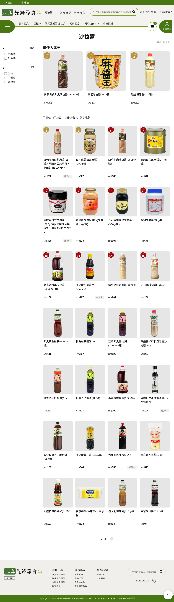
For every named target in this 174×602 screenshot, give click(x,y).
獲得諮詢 (102, 569)
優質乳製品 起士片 (55, 23)
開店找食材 (90, 23)
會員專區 (167, 29)
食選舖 (25, 2)
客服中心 (156, 11)
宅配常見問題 (58, 582)
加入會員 (79, 574)
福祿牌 (37, 23)
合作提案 (101, 578)
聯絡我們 (101, 574)
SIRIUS (122, 598)
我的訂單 (79, 578)
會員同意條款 (81, 586)
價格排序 (85, 117)
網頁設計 (131, 598)
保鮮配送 (108, 23)
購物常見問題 (58, 578)
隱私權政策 (80, 582)
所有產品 (24, 23)
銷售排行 (71, 117)
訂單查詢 (145, 11)
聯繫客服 (56, 586)
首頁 (159, 42)
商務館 (8, 2)
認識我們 (167, 11)
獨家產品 (75, 23)
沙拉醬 (166, 42)
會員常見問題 (58, 574)
